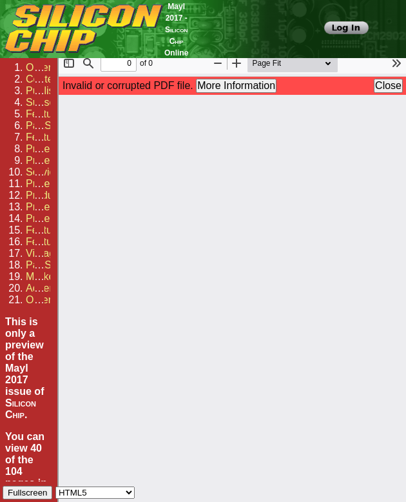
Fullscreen (27, 492)
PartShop (47, 125)
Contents (46, 79)
